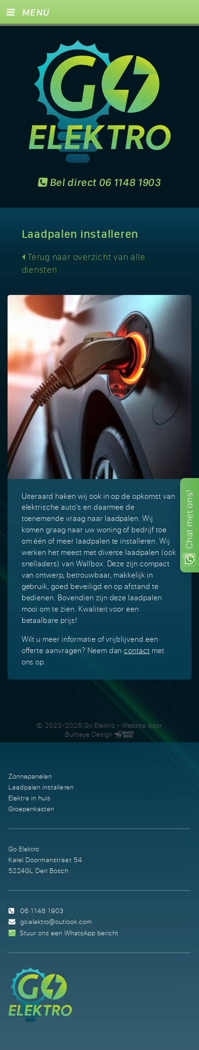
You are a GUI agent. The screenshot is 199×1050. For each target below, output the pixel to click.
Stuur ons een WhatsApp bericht (69, 932)
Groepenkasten (31, 808)
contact (137, 650)
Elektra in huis (30, 797)
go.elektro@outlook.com (56, 921)
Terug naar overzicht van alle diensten (84, 263)
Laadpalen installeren (41, 786)
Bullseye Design (88, 734)
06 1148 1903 (42, 910)
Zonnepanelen (30, 776)
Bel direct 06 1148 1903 (99, 183)
